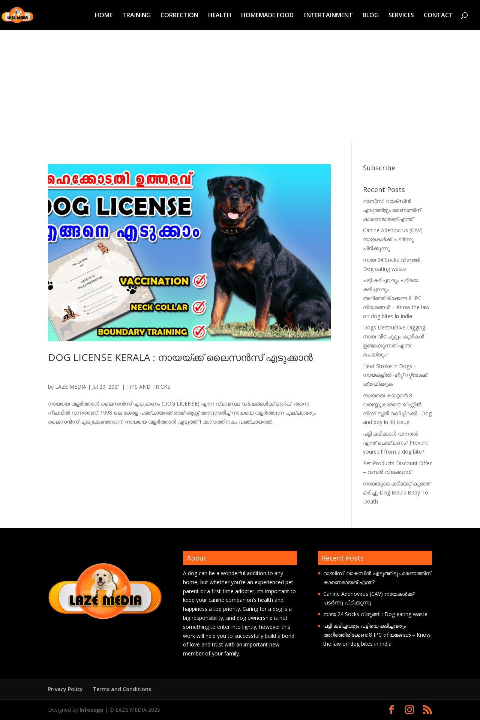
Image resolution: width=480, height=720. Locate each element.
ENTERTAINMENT (328, 15)
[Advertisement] (240, 86)
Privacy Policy (65, 689)
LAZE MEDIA (70, 386)
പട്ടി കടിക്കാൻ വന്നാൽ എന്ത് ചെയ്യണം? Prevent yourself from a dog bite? (395, 442)
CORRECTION (179, 15)
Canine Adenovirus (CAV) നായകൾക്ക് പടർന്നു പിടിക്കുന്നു (393, 239)
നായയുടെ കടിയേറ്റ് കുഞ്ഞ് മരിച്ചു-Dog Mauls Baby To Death (396, 492)
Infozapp (92, 709)
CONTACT (438, 15)
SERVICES (401, 15)
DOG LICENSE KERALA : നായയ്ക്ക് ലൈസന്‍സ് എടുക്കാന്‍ (180, 357)
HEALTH (219, 15)
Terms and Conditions (122, 689)
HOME (103, 15)
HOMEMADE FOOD (267, 15)
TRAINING (136, 15)
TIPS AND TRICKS (148, 386)
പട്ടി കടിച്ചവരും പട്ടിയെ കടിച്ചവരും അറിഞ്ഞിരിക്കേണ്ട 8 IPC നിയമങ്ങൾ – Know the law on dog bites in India (396, 298)
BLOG (371, 15)
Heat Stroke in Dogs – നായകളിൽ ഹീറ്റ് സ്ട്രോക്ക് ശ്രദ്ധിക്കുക (395, 375)
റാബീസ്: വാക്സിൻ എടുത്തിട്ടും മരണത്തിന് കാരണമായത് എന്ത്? (392, 209)
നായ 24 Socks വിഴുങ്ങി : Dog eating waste (375, 614)
